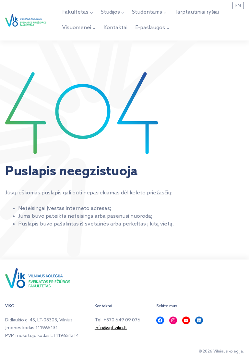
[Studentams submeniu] (165, 12)
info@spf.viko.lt (111, 328)
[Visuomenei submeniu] (94, 28)
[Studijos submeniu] (122, 12)
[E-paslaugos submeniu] (168, 28)
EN (238, 5)
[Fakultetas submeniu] (91, 12)
